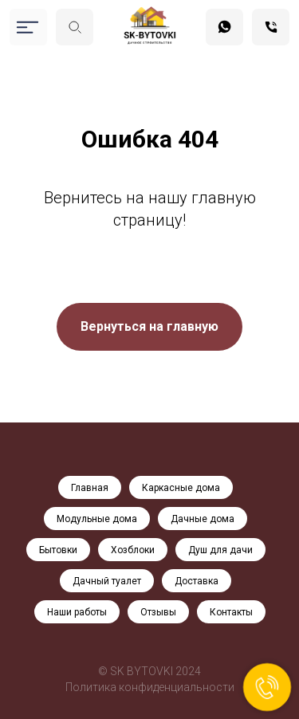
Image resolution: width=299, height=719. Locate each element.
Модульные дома (97, 519)
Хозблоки (133, 550)
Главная (89, 487)
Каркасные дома (181, 487)
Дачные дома (202, 519)
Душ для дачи (220, 550)
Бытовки (58, 550)
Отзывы (158, 612)
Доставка (196, 581)
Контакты (231, 612)
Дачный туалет (107, 581)
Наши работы (77, 612)
